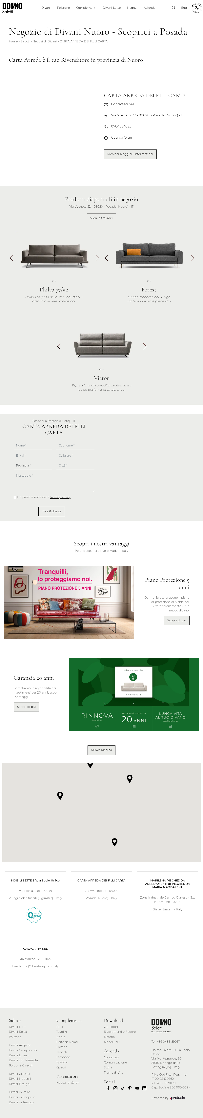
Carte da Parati (67, 1042)
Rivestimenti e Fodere (120, 1032)
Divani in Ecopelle (22, 1097)
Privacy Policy (60, 497)
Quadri (61, 1067)
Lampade (63, 1057)
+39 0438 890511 (169, 1041)
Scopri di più (176, 620)
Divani (46, 8)
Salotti (25, 41)
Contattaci (111, 1057)
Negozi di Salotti (68, 1082)
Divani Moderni (20, 1079)
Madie (60, 1037)
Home (13, 41)
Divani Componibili (23, 1050)
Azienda (149, 8)
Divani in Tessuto (21, 1102)
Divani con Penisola (23, 1060)
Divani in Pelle (19, 1092)
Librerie (61, 1047)
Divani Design (19, 1084)
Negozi (132, 8)
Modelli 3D (112, 1042)
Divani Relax (18, 1032)
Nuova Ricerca (101, 750)
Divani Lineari (19, 1055)
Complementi (86, 8)
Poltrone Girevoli (21, 1065)
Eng (184, 8)
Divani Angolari (20, 1045)
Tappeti (61, 1052)
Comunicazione (115, 1062)
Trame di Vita (113, 1072)
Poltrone (63, 8)
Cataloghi (111, 1027)
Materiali (110, 1037)
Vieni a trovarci (101, 218)
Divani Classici (19, 1074)
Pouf (59, 1027)
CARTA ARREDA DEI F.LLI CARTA (84, 41)
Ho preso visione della (44, 497)
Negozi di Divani (45, 41)
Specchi (62, 1062)
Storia (108, 1067)
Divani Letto (112, 8)
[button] (97, 259)
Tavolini (62, 1032)
